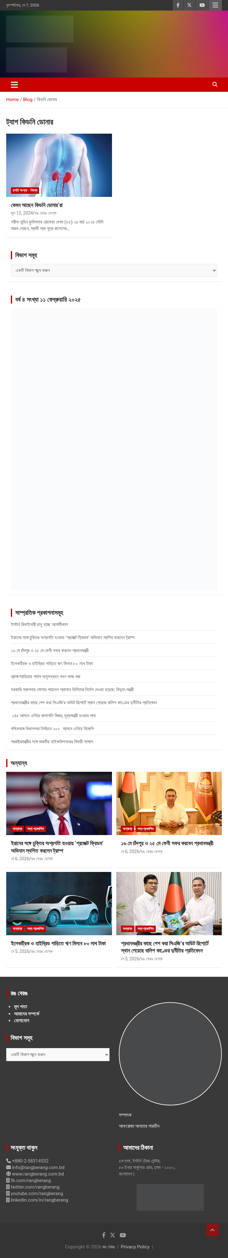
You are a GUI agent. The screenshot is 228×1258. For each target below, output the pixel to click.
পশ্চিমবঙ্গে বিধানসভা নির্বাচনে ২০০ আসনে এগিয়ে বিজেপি (52, 728)
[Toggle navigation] (14, 85)
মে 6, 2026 (20, 858)
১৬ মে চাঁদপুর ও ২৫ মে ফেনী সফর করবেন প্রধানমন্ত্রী (50, 650)
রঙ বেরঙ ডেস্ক (45, 213)
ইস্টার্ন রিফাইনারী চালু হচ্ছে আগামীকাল (39, 624)
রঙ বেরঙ (108, 1247)
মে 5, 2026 (20, 951)
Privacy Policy (135, 1247)
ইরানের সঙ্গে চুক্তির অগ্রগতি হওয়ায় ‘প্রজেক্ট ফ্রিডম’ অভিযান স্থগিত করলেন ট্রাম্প (73, 637)
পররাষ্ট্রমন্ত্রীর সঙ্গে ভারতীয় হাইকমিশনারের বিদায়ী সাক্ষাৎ (52, 742)
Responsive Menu (215, 5)
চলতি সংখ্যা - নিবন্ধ (25, 190)
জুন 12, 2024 (22, 213)
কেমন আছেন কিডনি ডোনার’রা (36, 205)
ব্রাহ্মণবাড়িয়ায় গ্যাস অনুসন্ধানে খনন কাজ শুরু (45, 676)
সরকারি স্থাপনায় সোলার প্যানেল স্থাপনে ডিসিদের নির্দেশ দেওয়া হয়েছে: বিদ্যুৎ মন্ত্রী (72, 689)
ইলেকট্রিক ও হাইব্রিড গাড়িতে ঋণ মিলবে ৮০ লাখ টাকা (52, 663)
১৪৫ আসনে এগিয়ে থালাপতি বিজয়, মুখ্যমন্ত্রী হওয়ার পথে (53, 715)
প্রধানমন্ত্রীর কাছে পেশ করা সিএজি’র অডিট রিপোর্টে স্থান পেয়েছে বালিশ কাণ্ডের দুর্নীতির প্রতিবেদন (84, 702)
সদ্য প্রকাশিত (35, 829)
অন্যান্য (19, 763)
